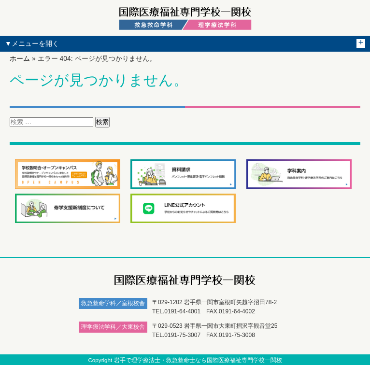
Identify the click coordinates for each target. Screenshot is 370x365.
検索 (102, 122)
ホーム (20, 58)
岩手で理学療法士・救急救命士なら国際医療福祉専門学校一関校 (198, 360)
